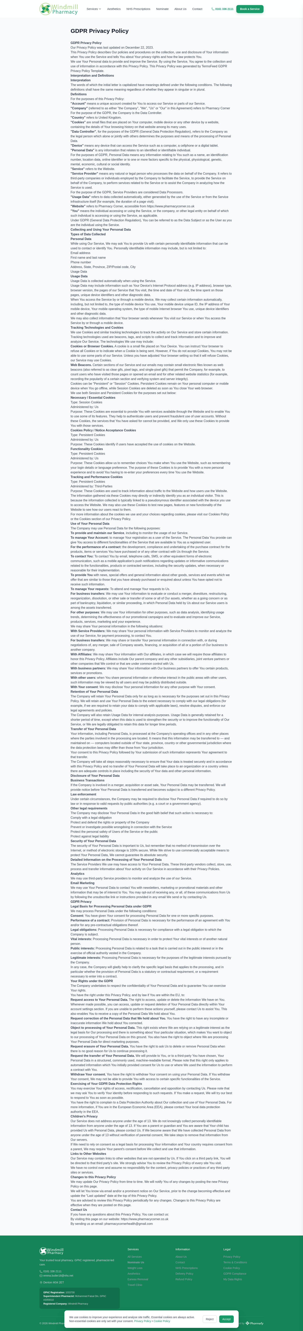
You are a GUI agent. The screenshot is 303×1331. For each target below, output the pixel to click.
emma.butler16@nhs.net (58, 1275)
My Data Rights (232, 1279)
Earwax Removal (138, 1279)
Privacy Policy (231, 1256)
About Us (180, 9)
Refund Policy (183, 1279)
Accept (226, 1319)
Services (94, 9)
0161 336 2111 (222, 9)
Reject (210, 1319)
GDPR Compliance (234, 1273)
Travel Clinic (135, 1284)
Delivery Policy (184, 1273)
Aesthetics (114, 9)
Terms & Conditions (235, 1262)
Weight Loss (135, 1268)
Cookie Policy (231, 1268)
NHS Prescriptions (138, 9)
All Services (135, 1256)
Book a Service (250, 9)
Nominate (162, 9)
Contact (197, 9)
